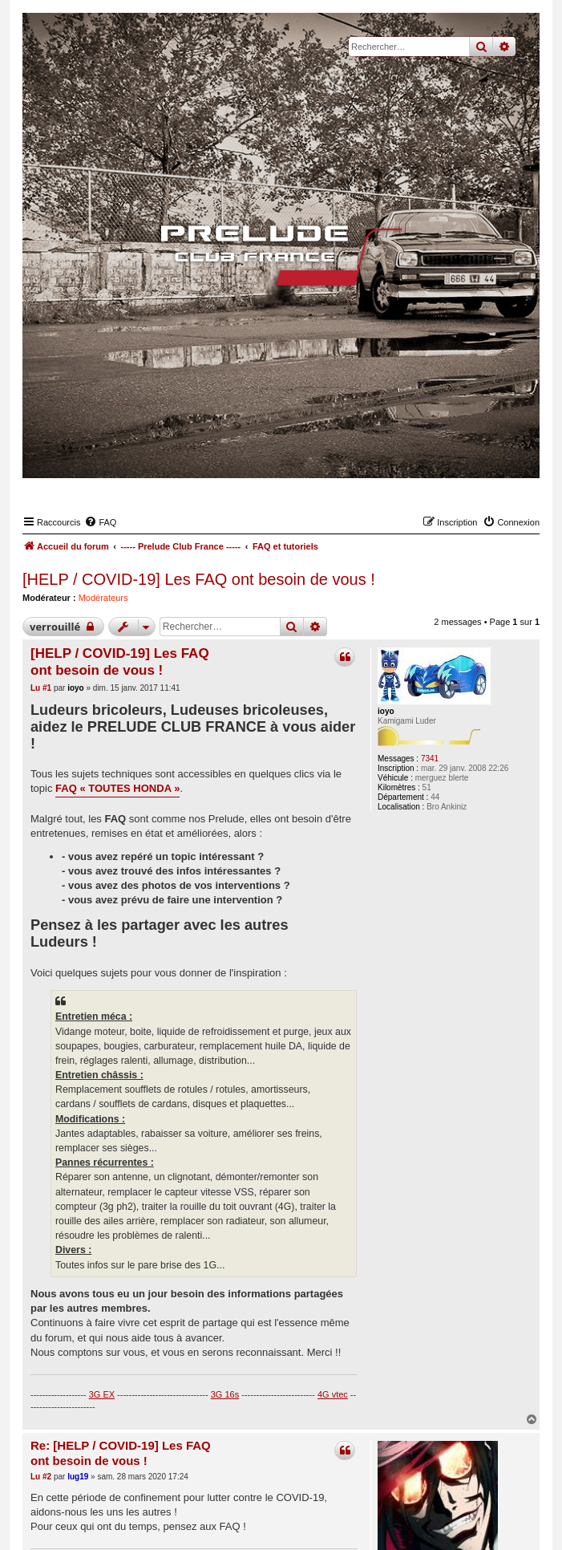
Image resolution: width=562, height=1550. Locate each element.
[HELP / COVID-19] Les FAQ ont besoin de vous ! (198, 579)
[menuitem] (100, 522)
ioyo (386, 711)
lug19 (77, 1476)
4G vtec (332, 1394)
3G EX (102, 1394)
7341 (430, 758)
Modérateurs (103, 598)
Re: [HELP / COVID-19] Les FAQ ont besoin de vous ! (120, 1452)
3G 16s (225, 1394)
